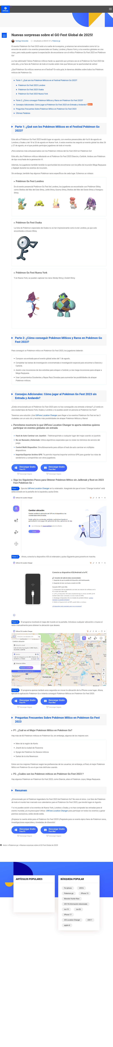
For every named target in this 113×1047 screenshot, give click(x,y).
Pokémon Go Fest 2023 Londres (31, 85)
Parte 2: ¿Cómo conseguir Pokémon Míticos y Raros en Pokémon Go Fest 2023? (49, 100)
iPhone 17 (67, 915)
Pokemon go (56, 41)
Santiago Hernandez (19, 41)
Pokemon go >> (14, 845)
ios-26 (78, 909)
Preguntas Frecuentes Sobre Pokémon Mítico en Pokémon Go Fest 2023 (46, 109)
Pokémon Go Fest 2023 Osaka (31, 89)
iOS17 (90, 920)
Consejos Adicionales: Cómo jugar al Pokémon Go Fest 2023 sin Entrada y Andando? (51, 105)
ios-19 (66, 909)
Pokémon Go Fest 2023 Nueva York (33, 94)
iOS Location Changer (72, 920)
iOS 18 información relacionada (75, 904)
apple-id (67, 925)
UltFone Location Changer (46, 415)
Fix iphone (68, 888)
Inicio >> (4, 845)
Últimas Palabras (23, 113)
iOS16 (81, 888)
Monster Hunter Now (71, 899)
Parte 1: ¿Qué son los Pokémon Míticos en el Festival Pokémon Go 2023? (46, 80)
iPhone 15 (84, 893)
